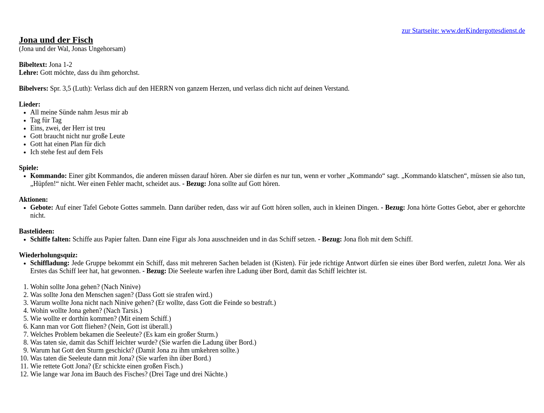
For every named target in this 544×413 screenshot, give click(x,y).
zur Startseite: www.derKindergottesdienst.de (463, 30)
